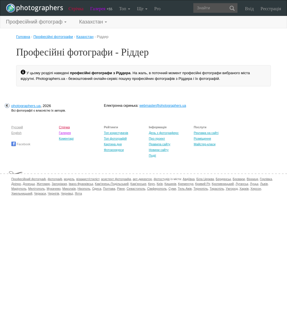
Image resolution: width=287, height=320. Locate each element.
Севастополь (136, 188)
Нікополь (84, 188)
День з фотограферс (164, 133)
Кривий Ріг (202, 183)
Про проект (157, 138)
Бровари (239, 179)
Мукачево (54, 188)
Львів (264, 183)
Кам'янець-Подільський (111, 183)
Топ (124, 8)
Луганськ (241, 183)
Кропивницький (223, 183)
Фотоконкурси (114, 150)
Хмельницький (21, 193)
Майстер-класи (204, 144)
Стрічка (75, 8)
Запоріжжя (59, 183)
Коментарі (66, 138)
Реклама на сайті (206, 133)
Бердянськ (223, 179)
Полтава (109, 188)
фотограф (55, 179)
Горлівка (266, 179)
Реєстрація (271, 8)
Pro (157, 8)
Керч (151, 183)
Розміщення (202, 138)
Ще (142, 8)
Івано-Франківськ (81, 183)
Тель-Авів (185, 188)
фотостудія (162, 179)
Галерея (101, 8)
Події (152, 155)
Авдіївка (189, 179)
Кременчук (185, 183)
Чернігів (53, 193)
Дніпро (16, 183)
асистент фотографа (116, 179)
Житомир (43, 183)
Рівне (121, 188)
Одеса (96, 188)
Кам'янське (138, 183)
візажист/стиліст (87, 179)
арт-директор (142, 179)
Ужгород (232, 188)
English (16, 133)
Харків (244, 188)
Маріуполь (18, 188)
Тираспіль (217, 188)
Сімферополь (157, 188)
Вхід (249, 8)
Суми (172, 188)
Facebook (20, 144)
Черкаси (40, 193)
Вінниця (252, 179)
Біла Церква (205, 179)
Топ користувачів (116, 133)
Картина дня (113, 144)
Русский (17, 127)
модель (69, 179)
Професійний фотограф (28, 179)
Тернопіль (201, 188)
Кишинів (170, 183)
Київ (159, 183)
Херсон (255, 188)
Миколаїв (69, 188)
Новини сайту (159, 150)
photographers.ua (25, 106)
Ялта (78, 193)
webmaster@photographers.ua (162, 106)
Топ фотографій (115, 138)
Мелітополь (36, 188)
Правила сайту (159, 144)
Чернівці (67, 193)
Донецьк (29, 183)
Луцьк (254, 183)
